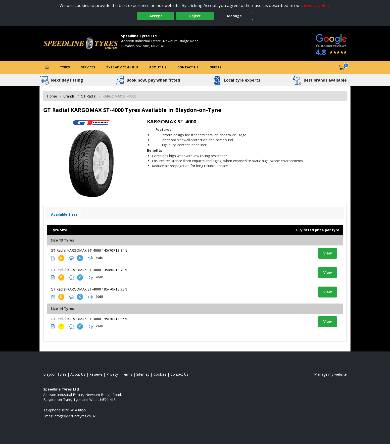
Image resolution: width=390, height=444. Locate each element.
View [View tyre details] (327, 253)
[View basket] (342, 67)
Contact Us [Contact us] (187, 67)
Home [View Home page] (52, 96)
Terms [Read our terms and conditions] (127, 374)
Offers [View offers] (215, 67)
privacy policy (316, 5)
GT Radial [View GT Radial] (88, 96)
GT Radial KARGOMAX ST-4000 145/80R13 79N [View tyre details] (89, 269)
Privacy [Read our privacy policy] (112, 374)
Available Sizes (64, 214)
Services (88, 67)
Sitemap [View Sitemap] (142, 374)
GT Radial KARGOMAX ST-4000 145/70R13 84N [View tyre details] (89, 250)
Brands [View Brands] (69, 96)
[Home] (47, 67)
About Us (157, 67)
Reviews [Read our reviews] (95, 374)
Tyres (65, 67)
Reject (195, 15)
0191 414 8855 (133, 51)
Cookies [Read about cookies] (159, 374)
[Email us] (75, 416)
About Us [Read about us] (77, 374)
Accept (155, 15)
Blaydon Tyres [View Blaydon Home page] (54, 374)
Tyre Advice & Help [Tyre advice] (122, 67)
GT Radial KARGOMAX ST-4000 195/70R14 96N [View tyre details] (89, 318)
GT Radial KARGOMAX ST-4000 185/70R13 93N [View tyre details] (89, 289)
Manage (234, 15)
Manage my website (330, 374)
